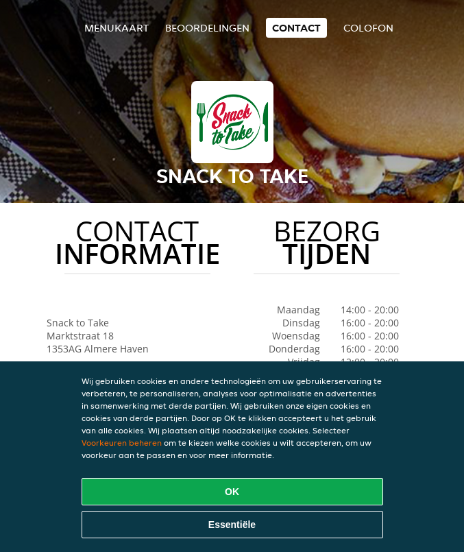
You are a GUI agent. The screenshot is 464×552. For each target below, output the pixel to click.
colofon (368, 28)
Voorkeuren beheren (122, 442)
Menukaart (116, 28)
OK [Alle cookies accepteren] (232, 491)
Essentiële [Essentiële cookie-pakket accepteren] (232, 524)
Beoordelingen (207, 28)
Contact (296, 28)
